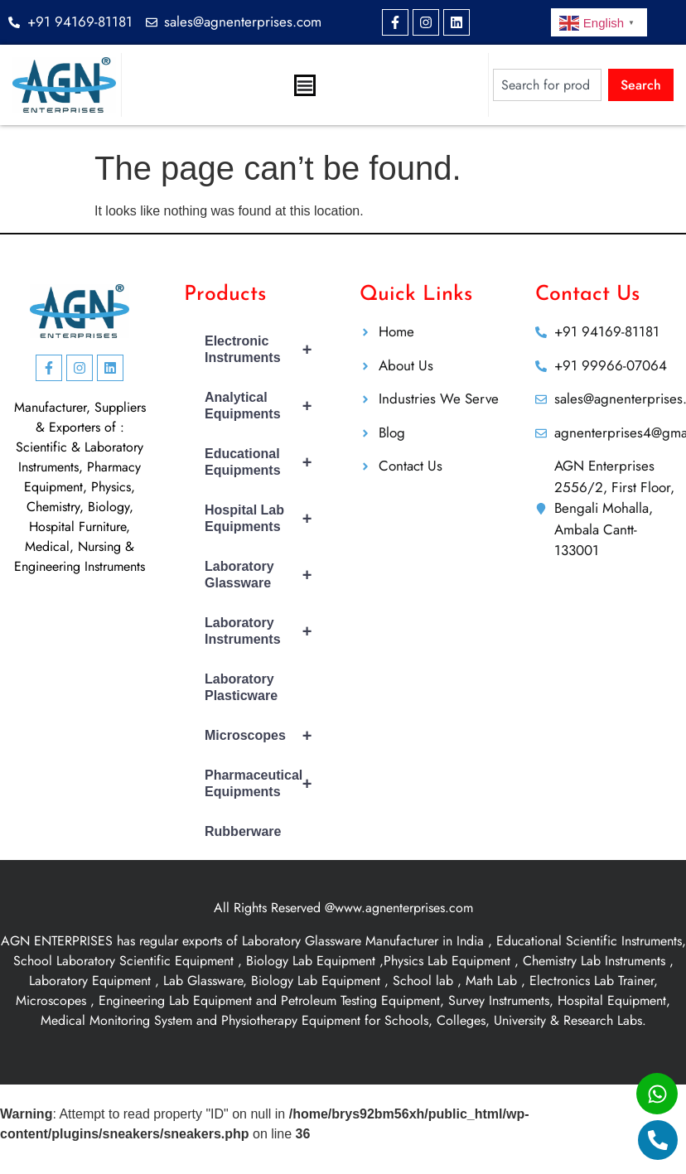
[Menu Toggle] (305, 85)
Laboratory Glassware (265, 575)
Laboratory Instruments (265, 631)
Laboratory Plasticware (241, 687)
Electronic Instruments (265, 349)
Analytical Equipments (265, 406)
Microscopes (265, 736)
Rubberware (243, 831)
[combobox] (547, 85)
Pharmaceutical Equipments (265, 784)
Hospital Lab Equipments (265, 518)
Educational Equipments (265, 462)
